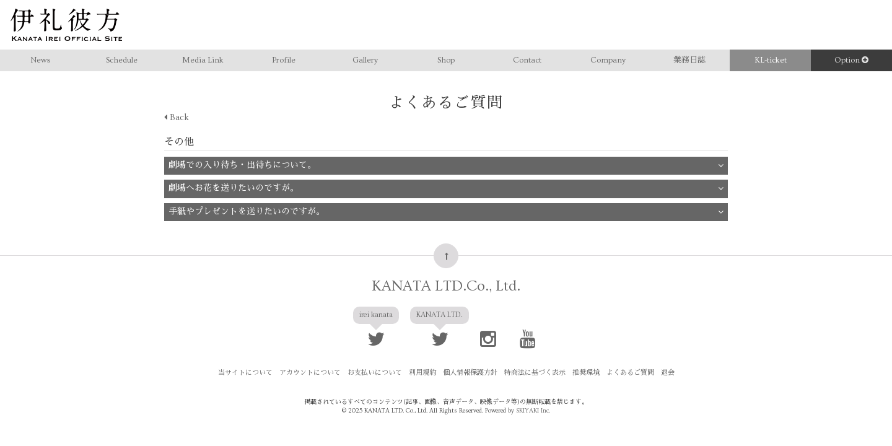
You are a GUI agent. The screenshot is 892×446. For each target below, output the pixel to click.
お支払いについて (375, 363)
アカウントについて (310, 363)
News (40, 60)
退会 (668, 363)
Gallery (365, 60)
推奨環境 (586, 363)
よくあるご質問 (630, 363)
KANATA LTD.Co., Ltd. (446, 276)
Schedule (122, 60)
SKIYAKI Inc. (533, 401)
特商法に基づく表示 (535, 363)
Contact (527, 60)
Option (851, 60)
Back (176, 118)
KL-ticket (770, 60)
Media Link (203, 60)
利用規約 (422, 363)
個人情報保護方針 (470, 363)
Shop (446, 60)
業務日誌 (689, 60)
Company (608, 60)
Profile (283, 60)
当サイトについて (245, 363)
